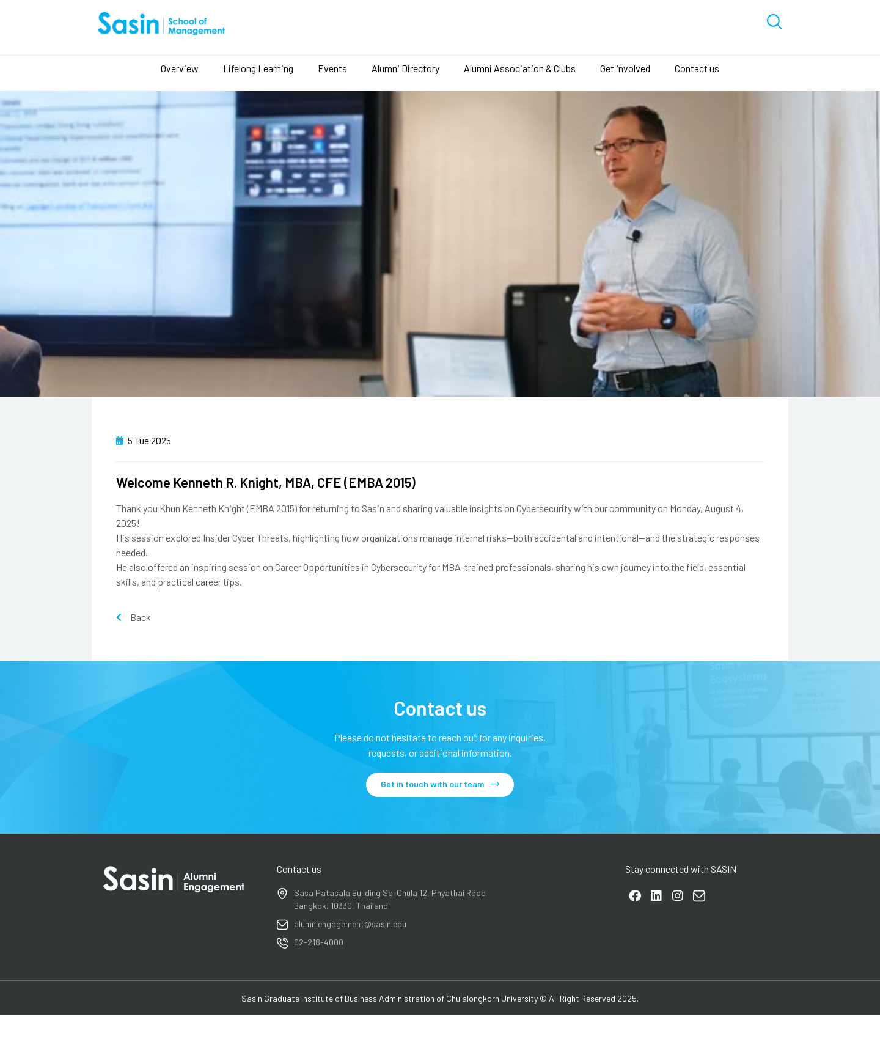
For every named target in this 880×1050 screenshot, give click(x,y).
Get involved (625, 68)
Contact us (697, 68)
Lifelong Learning (258, 68)
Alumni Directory (405, 68)
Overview (180, 68)
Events (332, 68)
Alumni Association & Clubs (520, 68)
